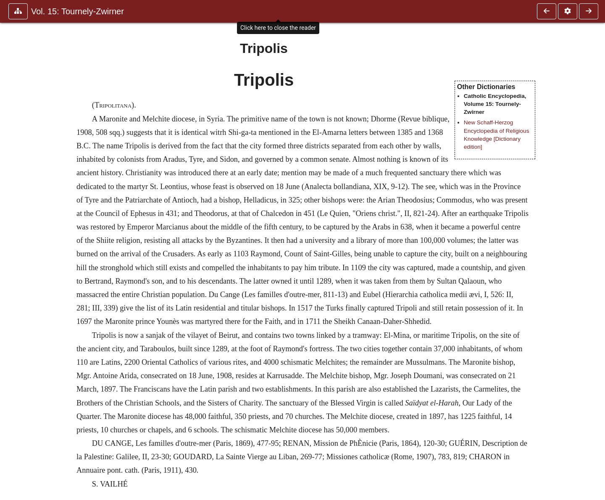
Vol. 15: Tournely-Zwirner (77, 11)
